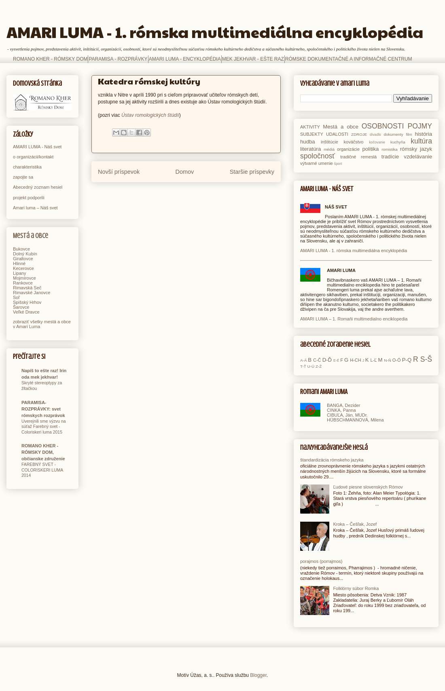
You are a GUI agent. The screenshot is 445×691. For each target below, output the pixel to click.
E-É (336, 360)
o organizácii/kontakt (33, 156)
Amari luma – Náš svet (35, 207)
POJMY (419, 126)
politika (370, 149)
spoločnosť (317, 156)
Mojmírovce (24, 278)
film (409, 134)
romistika (389, 149)
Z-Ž (319, 366)
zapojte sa (23, 177)
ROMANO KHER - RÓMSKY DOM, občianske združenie (43, 452)
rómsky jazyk (416, 149)
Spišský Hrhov (27, 302)
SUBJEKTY (311, 134)
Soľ (16, 297)
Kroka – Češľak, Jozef (355, 524)
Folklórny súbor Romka (356, 588)
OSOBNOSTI (383, 126)
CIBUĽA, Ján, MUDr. (347, 415)
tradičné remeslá (358, 156)
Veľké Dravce (26, 312)
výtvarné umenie (316, 163)
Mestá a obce (30, 236)
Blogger (258, 675)
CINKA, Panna (341, 410)
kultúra (421, 141)
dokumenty (393, 134)
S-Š (426, 359)
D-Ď (327, 360)
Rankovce (23, 282)
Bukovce (21, 248)
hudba (307, 142)
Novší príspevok (119, 172)
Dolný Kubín (25, 253)
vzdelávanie (418, 157)
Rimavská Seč (27, 287)
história (423, 134)
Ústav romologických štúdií (150, 115)
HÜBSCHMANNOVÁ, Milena (355, 419)
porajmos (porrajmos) (321, 561)
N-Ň (387, 360)
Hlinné (19, 263)
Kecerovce (23, 268)
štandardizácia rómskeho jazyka (332, 459)
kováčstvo (354, 141)
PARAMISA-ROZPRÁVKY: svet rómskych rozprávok (43, 409)
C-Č (317, 360)
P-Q (406, 360)
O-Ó (396, 360)
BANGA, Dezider (343, 405)
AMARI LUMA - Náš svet (37, 146)
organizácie (348, 149)
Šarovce (21, 307)
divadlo (375, 135)
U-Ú (311, 366)
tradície (390, 157)
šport (338, 164)
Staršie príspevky (252, 172)
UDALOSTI (337, 134)
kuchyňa (397, 142)
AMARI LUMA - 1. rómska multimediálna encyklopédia (214, 31)
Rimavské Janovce (31, 292)
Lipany (19, 273)
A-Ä (303, 360)
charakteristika (27, 166)
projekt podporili (28, 197)
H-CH (355, 360)
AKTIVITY (310, 126)
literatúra (310, 149)
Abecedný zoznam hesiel (37, 187)
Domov (185, 172)
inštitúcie (329, 141)
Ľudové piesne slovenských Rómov (368, 487)
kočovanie (377, 142)
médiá (329, 149)
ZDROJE (359, 134)
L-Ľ (373, 360)
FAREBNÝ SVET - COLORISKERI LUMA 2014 (42, 470)
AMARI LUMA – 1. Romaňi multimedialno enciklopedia (353, 318)
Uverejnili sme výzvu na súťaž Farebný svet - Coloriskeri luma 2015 (43, 426)
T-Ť (303, 366)
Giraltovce (23, 258)
